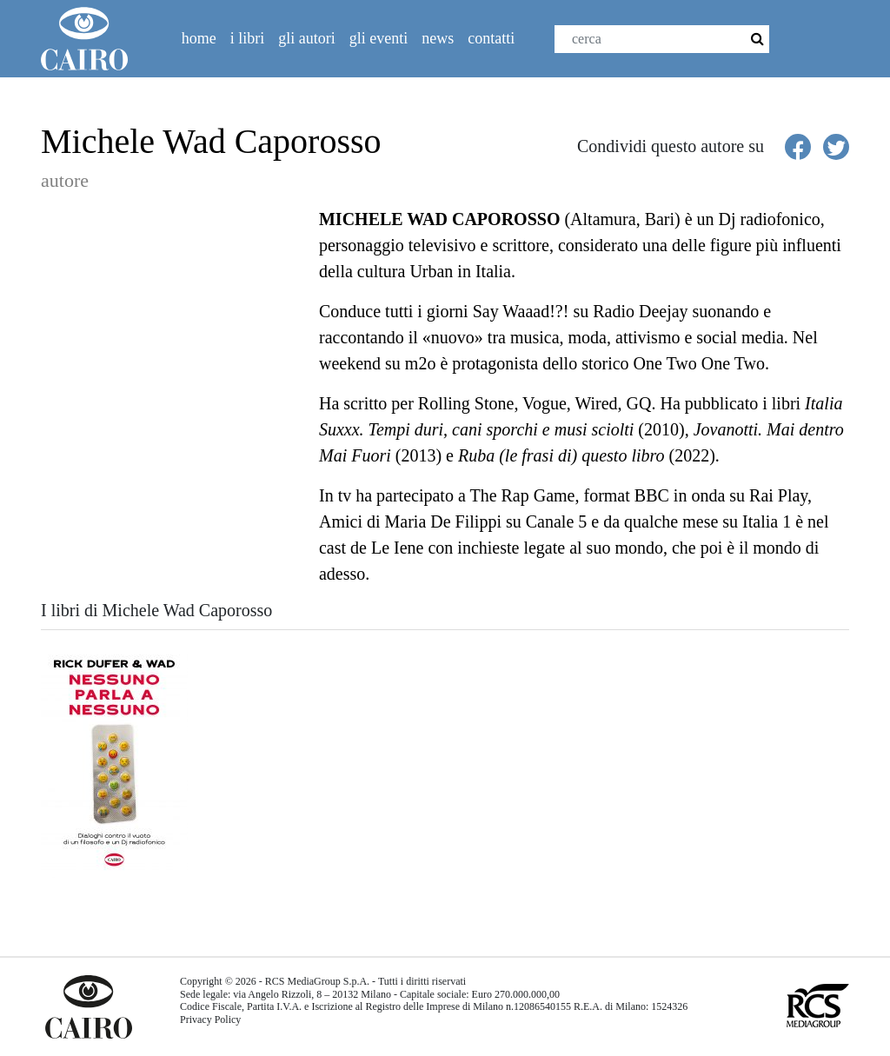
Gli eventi (378, 38)
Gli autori (306, 38)
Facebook (800, 44)
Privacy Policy (210, 1019)
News (438, 38)
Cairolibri (91, 38)
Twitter (838, 44)
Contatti (491, 38)
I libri (247, 38)
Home (199, 38)
